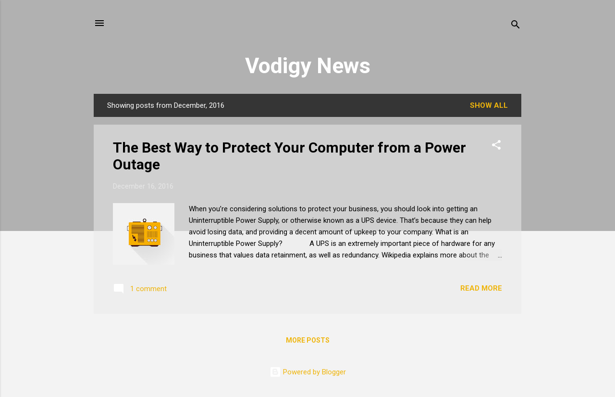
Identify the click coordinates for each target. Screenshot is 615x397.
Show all (489, 105)
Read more (481, 288)
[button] (496, 146)
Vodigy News (307, 65)
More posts (308, 340)
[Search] (515, 26)
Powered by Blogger (308, 372)
